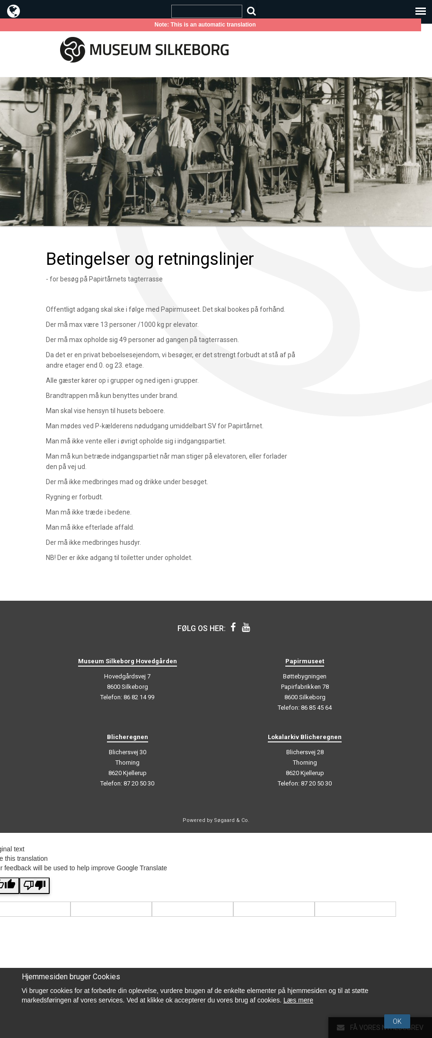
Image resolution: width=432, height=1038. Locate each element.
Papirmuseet (304, 661)
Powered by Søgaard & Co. (216, 820)
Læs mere (298, 1000)
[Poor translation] (34, 885)
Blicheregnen (127, 736)
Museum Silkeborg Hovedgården (127, 661)
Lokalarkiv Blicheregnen (305, 736)
